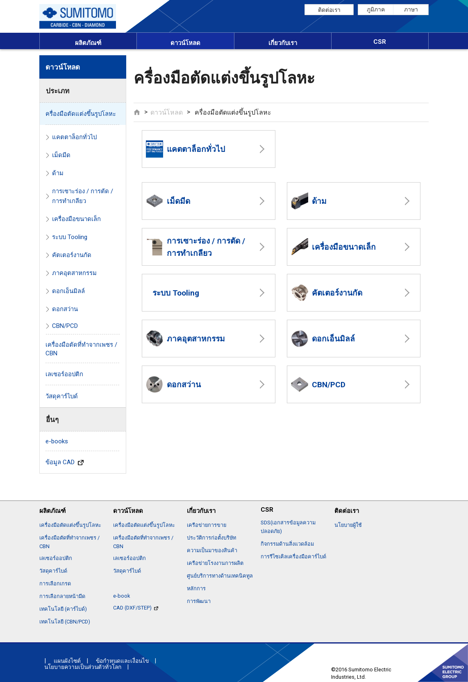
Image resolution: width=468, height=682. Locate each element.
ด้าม (309, 201)
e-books (56, 441)
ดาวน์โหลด (185, 43)
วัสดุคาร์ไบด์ (61, 396)
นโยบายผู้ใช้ (348, 525)
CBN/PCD (318, 384)
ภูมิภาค (376, 9)
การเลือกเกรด (55, 583)
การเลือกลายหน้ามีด (62, 596)
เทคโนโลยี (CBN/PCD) (64, 622)
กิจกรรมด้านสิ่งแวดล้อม (287, 544)
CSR (379, 41)
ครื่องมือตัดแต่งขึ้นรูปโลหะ (80, 113)
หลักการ (196, 588)
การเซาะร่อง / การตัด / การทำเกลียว (195, 247)
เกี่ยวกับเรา (282, 43)
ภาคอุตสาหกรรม (185, 338)
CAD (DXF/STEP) (135, 608)
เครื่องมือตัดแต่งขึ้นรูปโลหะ (70, 525)
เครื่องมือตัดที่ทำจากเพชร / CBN (81, 349)
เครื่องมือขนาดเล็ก (333, 246)
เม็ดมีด (168, 201)
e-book (121, 596)
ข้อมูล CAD (64, 462)
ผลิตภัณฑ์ (88, 43)
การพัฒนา (199, 601)
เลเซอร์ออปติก (64, 374)
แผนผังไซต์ (67, 660)
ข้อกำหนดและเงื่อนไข (122, 660)
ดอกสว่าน (173, 384)
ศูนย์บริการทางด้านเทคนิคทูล (220, 576)
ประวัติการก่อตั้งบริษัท (211, 538)
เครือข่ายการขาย (206, 525)
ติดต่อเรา (329, 10)
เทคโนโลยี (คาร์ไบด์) (63, 609)
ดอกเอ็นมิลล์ (323, 338)
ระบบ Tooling (175, 293)
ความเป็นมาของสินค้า (212, 550)
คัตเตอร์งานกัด (326, 292)
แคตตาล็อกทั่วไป (185, 149)
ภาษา (411, 9)
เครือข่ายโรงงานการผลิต (215, 563)
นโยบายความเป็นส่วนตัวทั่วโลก (82, 667)
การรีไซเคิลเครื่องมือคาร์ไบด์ (293, 556)
